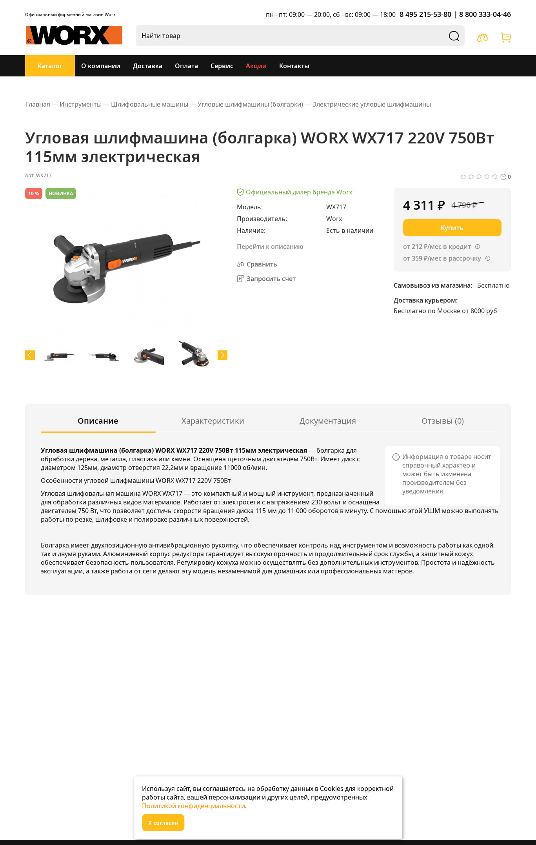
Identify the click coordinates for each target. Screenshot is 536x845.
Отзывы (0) (443, 420)
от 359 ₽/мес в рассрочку (442, 258)
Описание (98, 420)
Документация (328, 420)
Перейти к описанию (270, 246)
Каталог (50, 66)
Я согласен (163, 823)
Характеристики (213, 420)
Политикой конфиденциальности (193, 805)
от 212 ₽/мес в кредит (437, 246)
